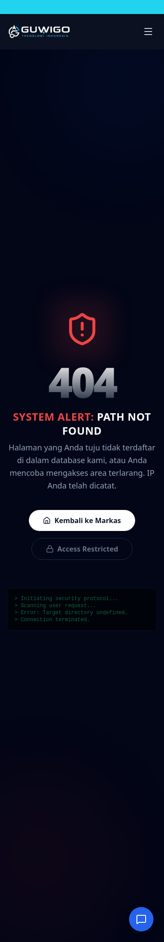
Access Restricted (82, 549)
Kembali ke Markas (82, 520)
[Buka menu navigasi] (148, 31)
